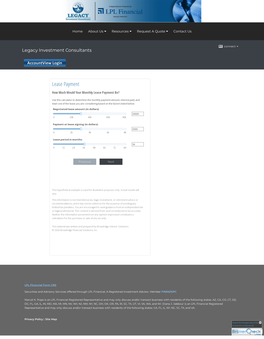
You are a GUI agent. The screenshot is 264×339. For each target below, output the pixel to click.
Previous (85, 161)
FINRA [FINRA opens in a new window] (166, 291)
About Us (95, 31)
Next (111, 161)
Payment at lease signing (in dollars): (75, 124)
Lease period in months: (68, 139)
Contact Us (182, 31)
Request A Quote (151, 31)
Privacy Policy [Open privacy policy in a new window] (34, 319)
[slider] (89, 113)
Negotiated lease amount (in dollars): (76, 109)
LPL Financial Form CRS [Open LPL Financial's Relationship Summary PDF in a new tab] (40, 285)
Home (77, 31)
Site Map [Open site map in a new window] (51, 319)
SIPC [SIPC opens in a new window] (173, 291)
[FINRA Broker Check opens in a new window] (247, 328)
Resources (120, 31)
